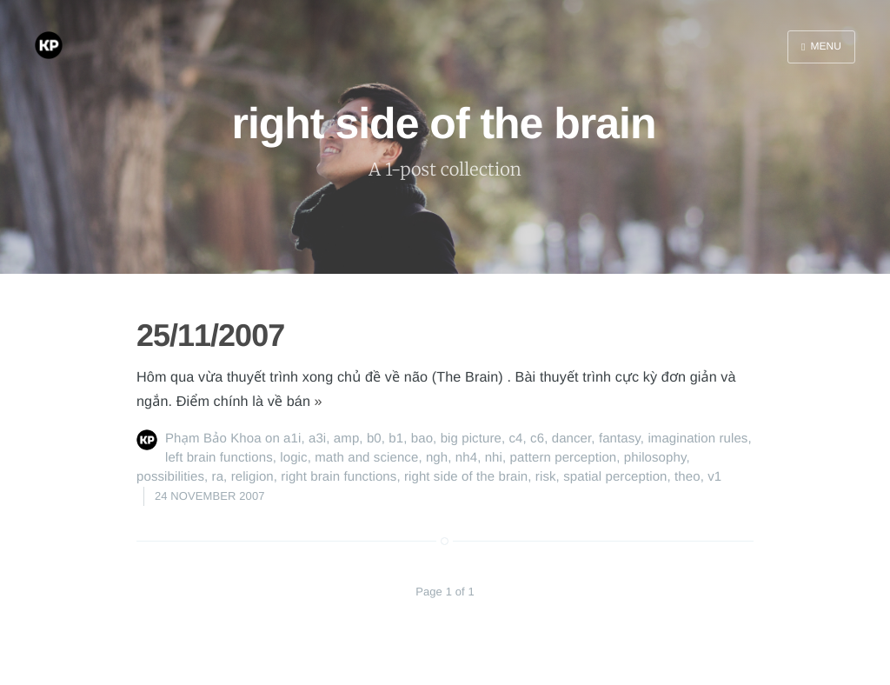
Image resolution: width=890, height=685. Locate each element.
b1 (396, 438)
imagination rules (697, 438)
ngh (437, 457)
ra (218, 476)
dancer (572, 438)
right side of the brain (466, 476)
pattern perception (563, 457)
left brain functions (219, 457)
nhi (493, 457)
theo (687, 476)
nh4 (466, 457)
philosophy (655, 457)
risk (545, 476)
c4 (516, 438)
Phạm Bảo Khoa (213, 438)
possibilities (170, 476)
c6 (537, 438)
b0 (374, 438)
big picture (471, 438)
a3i (317, 438)
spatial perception (615, 476)
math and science (366, 457)
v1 (714, 476)
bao (422, 438)
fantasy (620, 438)
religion (252, 476)
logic (293, 457)
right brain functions (338, 476)
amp (346, 438)
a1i (292, 438)
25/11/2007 (210, 335)
